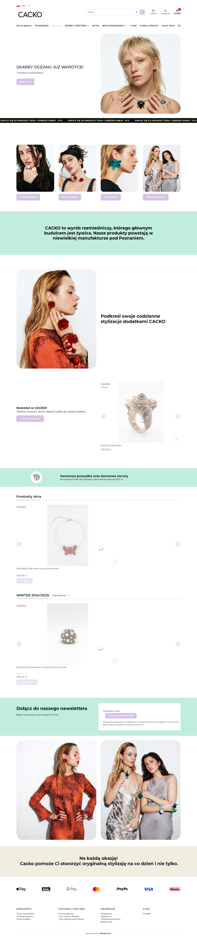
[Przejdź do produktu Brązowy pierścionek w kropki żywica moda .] (67, 634)
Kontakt (146, 913)
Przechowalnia (23, 919)
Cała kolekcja (60, 595)
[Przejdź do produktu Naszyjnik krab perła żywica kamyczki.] (67, 535)
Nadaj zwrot (106, 922)
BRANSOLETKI (155, 197)
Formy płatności (66, 913)
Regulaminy (106, 913)
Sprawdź (25, 81)
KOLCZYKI (110, 197)
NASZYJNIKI (70, 197)
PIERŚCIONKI (28, 197)
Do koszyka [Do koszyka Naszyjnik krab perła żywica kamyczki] (25, 581)
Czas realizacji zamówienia (71, 919)
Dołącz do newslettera (121, 715)
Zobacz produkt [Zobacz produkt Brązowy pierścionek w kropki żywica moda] (27, 682)
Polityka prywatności (110, 919)
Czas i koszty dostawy (69, 916)
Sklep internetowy (97, 933)
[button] (142, 12)
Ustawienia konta (24, 916)
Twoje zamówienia (25, 913)
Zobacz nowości (30, 418)
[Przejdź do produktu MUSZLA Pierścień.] (141, 412)
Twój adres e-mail (111, 711)
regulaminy (106, 916)
